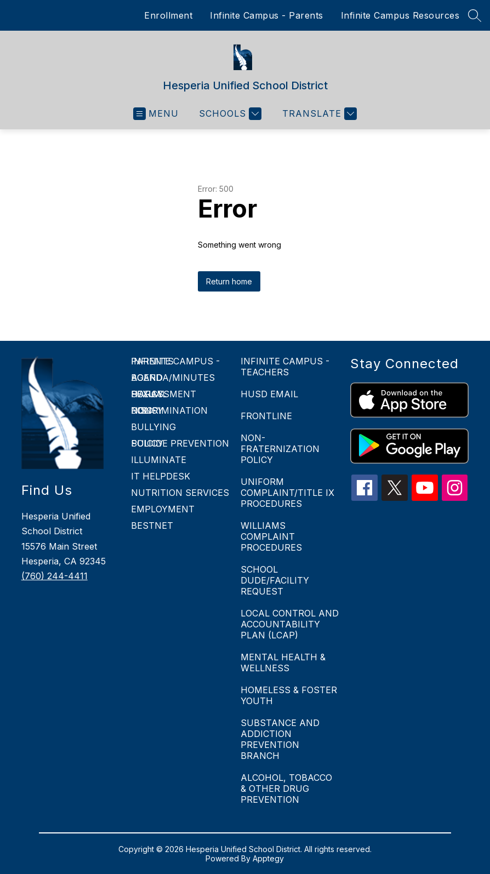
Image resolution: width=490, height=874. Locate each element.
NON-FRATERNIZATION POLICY (280, 448)
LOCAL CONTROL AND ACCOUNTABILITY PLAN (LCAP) (290, 624)
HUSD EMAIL (269, 394)
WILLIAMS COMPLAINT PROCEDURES (271, 536)
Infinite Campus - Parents (266, 15)
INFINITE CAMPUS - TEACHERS (285, 367)
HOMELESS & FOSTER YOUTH (289, 695)
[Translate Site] (318, 114)
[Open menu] (156, 114)
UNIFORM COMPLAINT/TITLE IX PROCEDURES (287, 492)
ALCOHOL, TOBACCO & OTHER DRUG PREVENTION (286, 788)
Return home (229, 281)
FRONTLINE (266, 415)
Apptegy (268, 858)
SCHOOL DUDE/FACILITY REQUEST (275, 580)
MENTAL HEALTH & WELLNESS (283, 662)
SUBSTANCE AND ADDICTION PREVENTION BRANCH (280, 739)
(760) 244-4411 (54, 575)
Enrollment (168, 15)
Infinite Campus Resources (400, 15)
